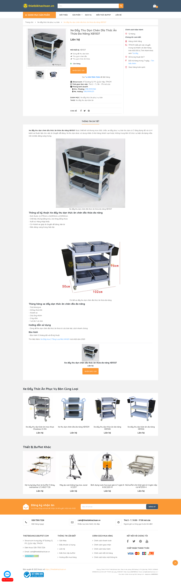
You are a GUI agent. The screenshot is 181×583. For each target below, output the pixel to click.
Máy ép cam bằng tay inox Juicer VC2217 (73, 486)
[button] (121, 5)
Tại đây (135, 53)
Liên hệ (118, 15)
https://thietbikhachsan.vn (55, 569)
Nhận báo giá (78, 70)
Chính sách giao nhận (102, 544)
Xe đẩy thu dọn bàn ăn (85, 100)
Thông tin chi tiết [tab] (90, 121)
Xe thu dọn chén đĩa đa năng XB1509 (73, 427)
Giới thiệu (63, 15)
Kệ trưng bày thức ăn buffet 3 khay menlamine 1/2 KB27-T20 (40, 486)
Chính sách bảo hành (102, 549)
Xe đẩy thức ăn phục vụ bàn (48, 22)
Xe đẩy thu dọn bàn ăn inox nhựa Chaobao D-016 (40, 428)
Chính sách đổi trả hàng (103, 553)
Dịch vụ (88, 15)
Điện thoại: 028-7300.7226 (35, 547)
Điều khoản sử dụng (67, 544)
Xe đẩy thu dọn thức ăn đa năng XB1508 (107, 428)
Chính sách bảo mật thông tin (105, 557)
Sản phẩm (76, 15)
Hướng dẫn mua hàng (68, 557)
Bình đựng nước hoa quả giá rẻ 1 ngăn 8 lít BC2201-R (107, 486)
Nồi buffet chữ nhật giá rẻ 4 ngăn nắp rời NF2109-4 (141, 486)
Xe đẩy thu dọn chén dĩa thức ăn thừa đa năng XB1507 (85, 22)
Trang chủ (29, 22)
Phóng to (57, 64)
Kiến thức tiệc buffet (67, 553)
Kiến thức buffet (103, 15)
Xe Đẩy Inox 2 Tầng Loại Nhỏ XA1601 (55, 339)
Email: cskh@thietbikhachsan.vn (37, 551)
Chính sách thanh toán (103, 540)
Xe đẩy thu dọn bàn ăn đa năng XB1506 (141, 428)
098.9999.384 (90, 89)
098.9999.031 (7, 580)
